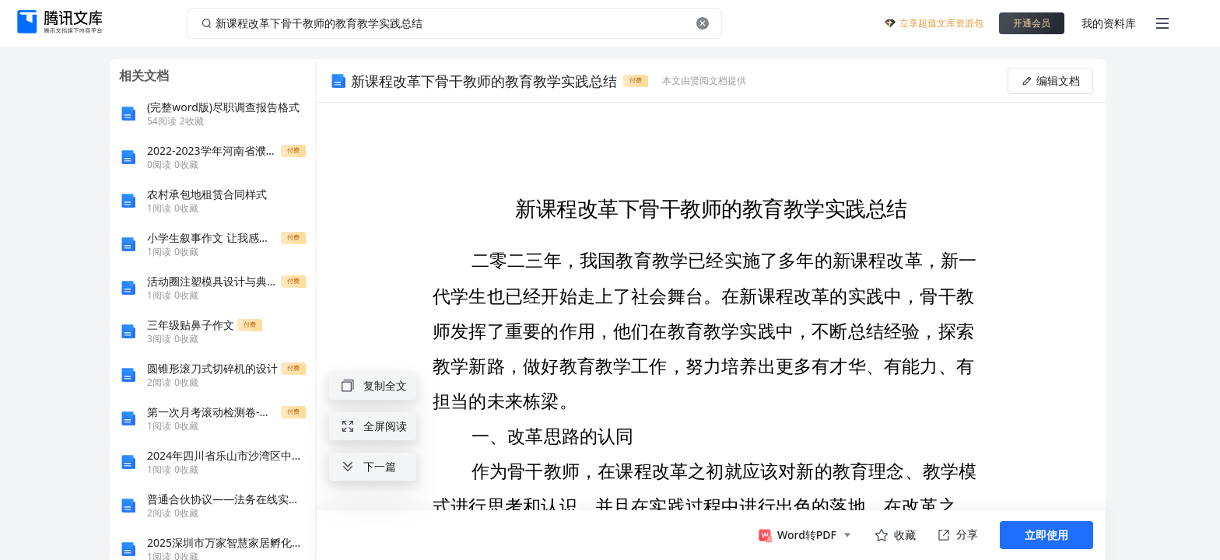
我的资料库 (1109, 23)
